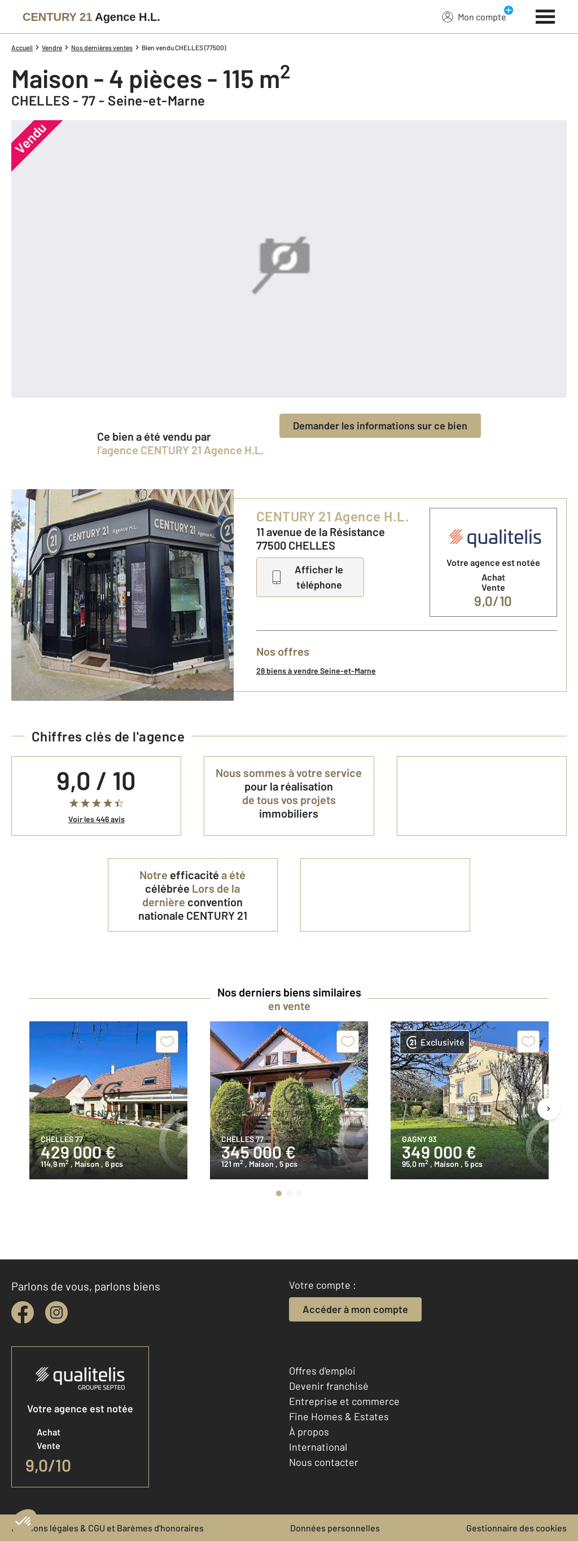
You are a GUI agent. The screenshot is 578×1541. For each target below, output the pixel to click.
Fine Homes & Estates (339, 1416)
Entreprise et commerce (344, 1401)
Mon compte (474, 16)
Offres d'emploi (322, 1370)
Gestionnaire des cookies (516, 1527)
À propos (309, 1431)
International (318, 1447)
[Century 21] (91, 16)
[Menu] (545, 15)
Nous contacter (323, 1462)
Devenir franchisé (329, 1386)
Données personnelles (335, 1527)
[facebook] (22, 1312)
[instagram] (56, 1312)
